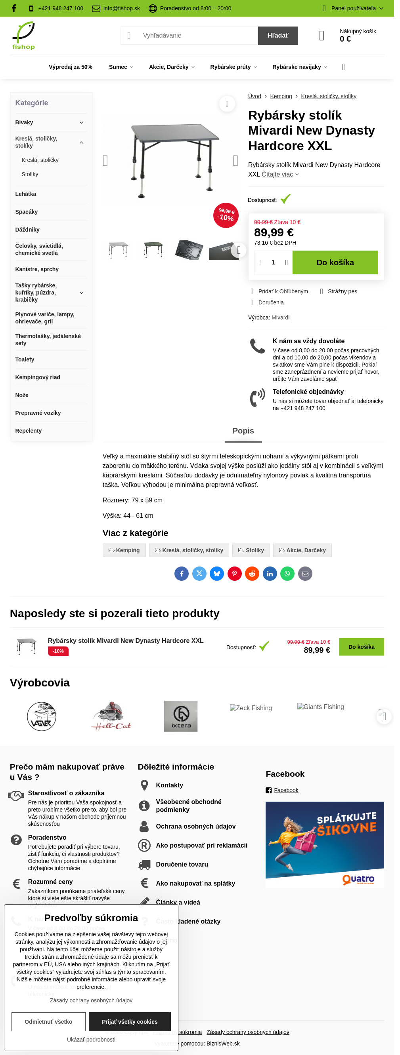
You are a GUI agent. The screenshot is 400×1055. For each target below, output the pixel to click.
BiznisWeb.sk (223, 1043)
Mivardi (280, 317)
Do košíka (335, 262)
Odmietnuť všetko (48, 1022)
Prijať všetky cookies (130, 1022)
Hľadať (278, 35)
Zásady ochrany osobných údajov (248, 1032)
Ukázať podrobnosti (91, 1039)
